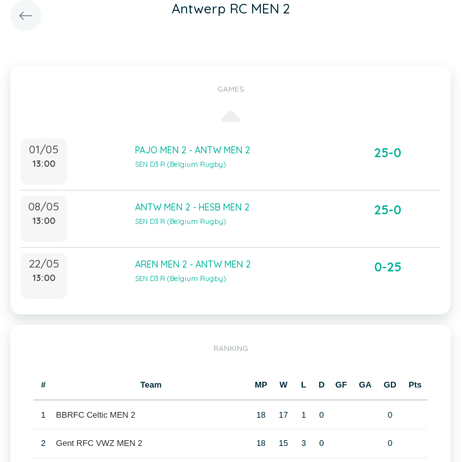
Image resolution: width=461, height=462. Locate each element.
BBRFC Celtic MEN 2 (96, 415)
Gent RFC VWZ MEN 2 (99, 443)
